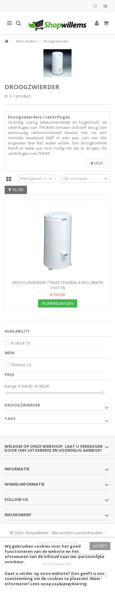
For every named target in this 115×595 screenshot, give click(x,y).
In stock (20, 343)
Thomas (21, 364)
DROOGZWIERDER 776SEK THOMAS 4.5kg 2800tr (57, 282)
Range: (11, 386)
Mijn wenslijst (95, 6)
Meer (96, 163)
